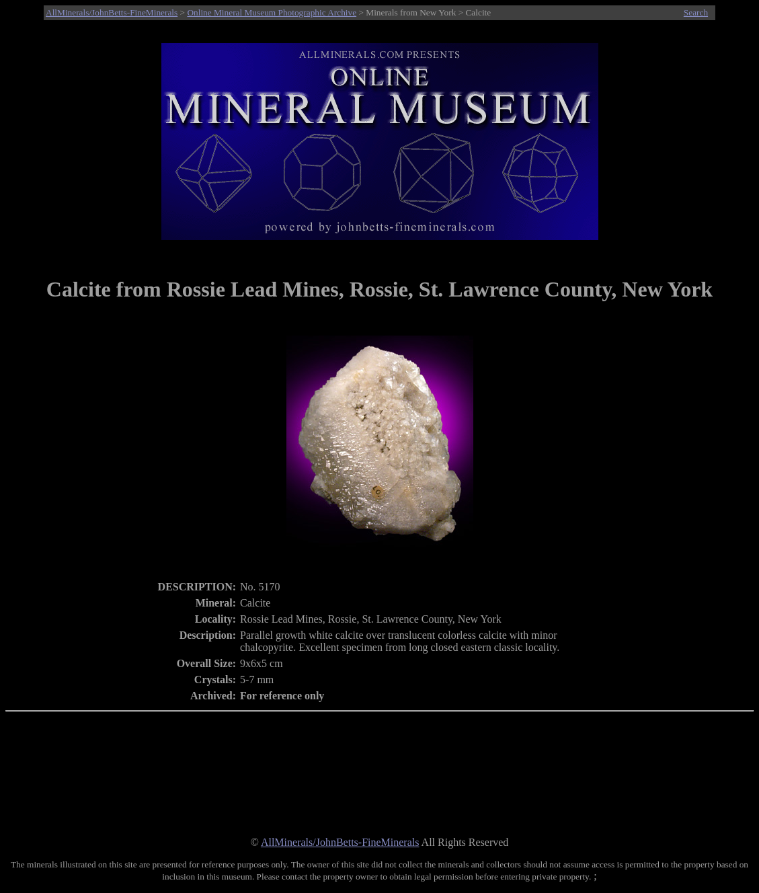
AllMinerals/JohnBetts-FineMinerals (111, 12)
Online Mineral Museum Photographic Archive (271, 12)
